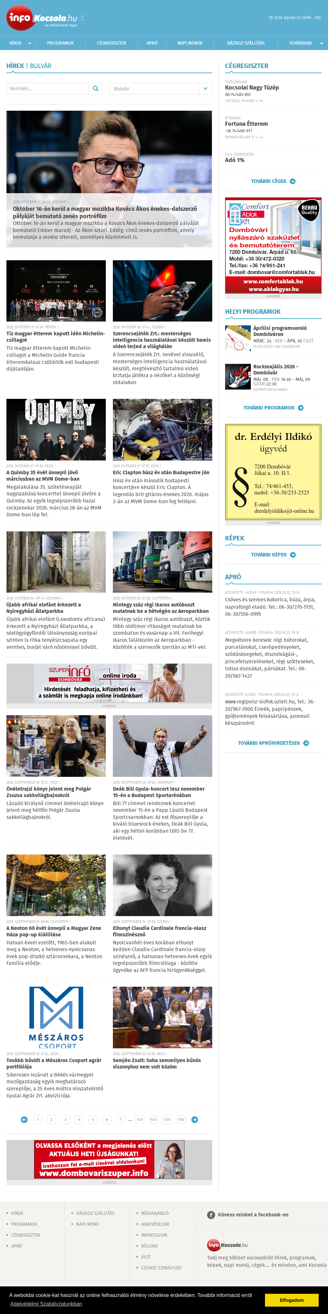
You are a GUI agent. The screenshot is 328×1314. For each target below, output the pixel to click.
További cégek (269, 181)
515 (167, 1120)
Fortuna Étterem (246, 124)
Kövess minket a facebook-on (253, 1215)
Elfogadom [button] (292, 1300)
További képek (269, 555)
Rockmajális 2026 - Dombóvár (275, 370)
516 (181, 1120)
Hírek (15, 43)
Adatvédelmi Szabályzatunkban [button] (46, 1304)
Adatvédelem (155, 1224)
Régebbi (195, 1120)
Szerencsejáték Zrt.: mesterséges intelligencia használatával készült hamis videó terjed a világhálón (162, 340)
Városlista (82, 18)
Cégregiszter (111, 43)
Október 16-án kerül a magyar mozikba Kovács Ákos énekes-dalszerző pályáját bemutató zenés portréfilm (105, 213)
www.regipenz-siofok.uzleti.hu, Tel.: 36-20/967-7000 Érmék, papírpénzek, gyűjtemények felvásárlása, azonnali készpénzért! (270, 712)
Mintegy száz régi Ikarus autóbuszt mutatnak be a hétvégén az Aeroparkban (161, 608)
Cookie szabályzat (161, 1268)
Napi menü (87, 1224)
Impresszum (154, 1235)
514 (153, 1120)
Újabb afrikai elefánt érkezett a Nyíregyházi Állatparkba (43, 608)
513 (139, 1120)
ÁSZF (146, 1257)
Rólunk (149, 1246)
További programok (269, 408)
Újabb (24, 1120)
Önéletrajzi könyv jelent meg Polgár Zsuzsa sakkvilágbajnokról (48, 792)
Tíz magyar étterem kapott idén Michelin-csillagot (55, 337)
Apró (152, 43)
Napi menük (190, 43)
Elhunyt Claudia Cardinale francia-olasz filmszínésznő (159, 931)
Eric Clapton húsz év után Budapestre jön (161, 473)
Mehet (95, 88)
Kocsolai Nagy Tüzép (252, 87)
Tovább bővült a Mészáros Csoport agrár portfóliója (53, 1064)
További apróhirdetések (269, 743)
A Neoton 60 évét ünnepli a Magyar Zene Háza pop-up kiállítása (53, 931)
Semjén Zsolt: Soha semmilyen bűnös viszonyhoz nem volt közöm (157, 1064)
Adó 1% (234, 160)
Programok (60, 43)
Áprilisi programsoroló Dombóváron (280, 331)
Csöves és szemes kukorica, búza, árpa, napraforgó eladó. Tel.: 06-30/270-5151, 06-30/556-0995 (270, 607)
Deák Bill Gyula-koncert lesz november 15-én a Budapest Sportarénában (159, 792)
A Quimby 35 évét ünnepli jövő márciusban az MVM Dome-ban (42, 476)
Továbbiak (300, 43)
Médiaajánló (155, 1213)
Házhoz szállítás (246, 43)
